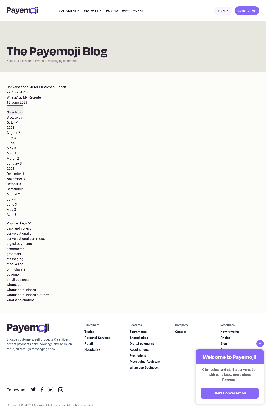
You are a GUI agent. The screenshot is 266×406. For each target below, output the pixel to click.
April (11, 153)
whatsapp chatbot (20, 300)
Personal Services (97, 338)
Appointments (140, 350)
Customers (69, 10)
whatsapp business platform (28, 295)
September (16, 189)
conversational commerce (26, 239)
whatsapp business (21, 290)
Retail (88, 344)
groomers (14, 254)
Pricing (112, 10)
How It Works (132, 10)
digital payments (19, 244)
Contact (180, 332)
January (14, 164)
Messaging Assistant (145, 362)
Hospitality (92, 350)
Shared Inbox (139, 338)
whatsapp (14, 285)
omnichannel (16, 270)
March (13, 159)
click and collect (19, 229)
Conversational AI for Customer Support (36, 87)
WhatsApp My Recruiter (24, 98)
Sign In (223, 11)
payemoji (13, 275)
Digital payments (142, 344)
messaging (15, 259)
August (13, 133)
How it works (229, 332)
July (11, 138)
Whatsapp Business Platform (144, 368)
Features (93, 10)
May (11, 148)
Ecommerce (138, 332)
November (16, 179)
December (16, 174)
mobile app (15, 264)
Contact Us (247, 10)
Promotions (138, 356)
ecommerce (15, 249)
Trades (89, 332)
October (14, 184)
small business (18, 280)
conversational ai (19, 234)
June (12, 143)
